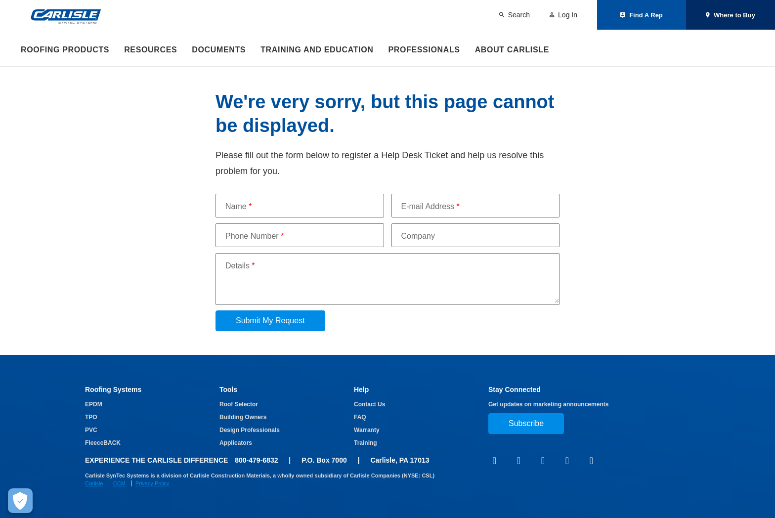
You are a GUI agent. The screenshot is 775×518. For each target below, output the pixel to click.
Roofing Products (65, 49)
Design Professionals (249, 430)
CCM (119, 483)
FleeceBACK (103, 442)
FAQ (360, 417)
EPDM (93, 404)
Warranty (367, 430)
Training (365, 442)
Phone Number (254, 236)
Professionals (424, 49)
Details (240, 265)
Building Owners (242, 417)
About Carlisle (512, 49)
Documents (219, 49)
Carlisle (94, 483)
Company (418, 236)
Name (238, 206)
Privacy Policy (152, 483)
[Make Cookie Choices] (20, 500)
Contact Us (369, 404)
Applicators (235, 442)
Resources (150, 49)
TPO (91, 417)
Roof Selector (238, 404)
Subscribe (526, 423)
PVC (91, 430)
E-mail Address (430, 206)
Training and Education (316, 49)
